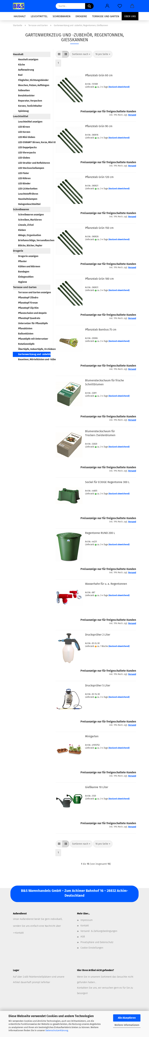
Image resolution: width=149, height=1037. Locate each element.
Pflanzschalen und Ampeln (32, 313)
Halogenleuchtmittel (29, 204)
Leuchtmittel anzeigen (30, 121)
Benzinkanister (26, 95)
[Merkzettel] (119, 6)
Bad (20, 75)
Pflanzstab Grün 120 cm (99, 177)
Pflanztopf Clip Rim (28, 307)
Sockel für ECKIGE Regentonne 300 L (107, 482)
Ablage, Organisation (29, 235)
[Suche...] (89, 6)
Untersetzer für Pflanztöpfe (33, 323)
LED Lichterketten (27, 188)
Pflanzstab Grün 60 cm (99, 75)
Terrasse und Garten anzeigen (34, 292)
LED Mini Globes (26, 137)
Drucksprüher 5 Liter (97, 685)
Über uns (130, 16)
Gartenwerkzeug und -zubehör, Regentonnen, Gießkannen (34, 354)
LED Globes (24, 157)
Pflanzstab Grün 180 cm (99, 278)
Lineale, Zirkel (26, 224)
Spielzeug (23, 111)
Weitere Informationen (126, 1025)
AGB (82, 936)
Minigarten (91, 736)
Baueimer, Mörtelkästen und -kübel (34, 359)
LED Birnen (24, 126)
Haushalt (20, 16)
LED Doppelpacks (27, 147)
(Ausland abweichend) (119, 87)
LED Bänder (24, 183)
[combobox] (81, 54)
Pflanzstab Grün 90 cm (98, 126)
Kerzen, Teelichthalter (30, 105)
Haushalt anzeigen (28, 59)
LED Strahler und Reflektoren (34, 162)
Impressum (86, 920)
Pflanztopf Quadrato (29, 318)
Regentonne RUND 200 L (100, 533)
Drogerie (81, 16)
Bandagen (23, 271)
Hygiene (22, 282)
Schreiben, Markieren (30, 219)
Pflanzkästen (25, 328)
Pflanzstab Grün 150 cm (99, 227)
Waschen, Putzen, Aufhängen (33, 85)
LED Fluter (23, 173)
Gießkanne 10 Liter (96, 787)
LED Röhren (24, 178)
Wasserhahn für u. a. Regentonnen (106, 583)
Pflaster (22, 261)
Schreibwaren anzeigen (31, 214)
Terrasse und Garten (105, 16)
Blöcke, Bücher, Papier (30, 245)
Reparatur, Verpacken (30, 100)
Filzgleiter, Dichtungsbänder (33, 80)
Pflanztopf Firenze (28, 302)
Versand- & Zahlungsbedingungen (98, 931)
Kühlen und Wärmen (29, 266)
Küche (21, 64)
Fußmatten (24, 90)
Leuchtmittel (39, 16)
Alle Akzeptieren (127, 1017)
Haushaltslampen (27, 199)
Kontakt (84, 925)
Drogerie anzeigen (28, 256)
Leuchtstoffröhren (28, 193)
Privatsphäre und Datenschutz (96, 942)
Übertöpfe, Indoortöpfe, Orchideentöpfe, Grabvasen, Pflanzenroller (34, 349)
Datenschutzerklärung (56, 1030)
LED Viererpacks (27, 152)
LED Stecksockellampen (31, 168)
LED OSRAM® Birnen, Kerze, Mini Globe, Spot (34, 142)
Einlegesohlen (25, 276)
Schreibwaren (61, 16)
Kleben (22, 230)
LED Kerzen (24, 132)
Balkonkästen (25, 333)
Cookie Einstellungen (91, 947)
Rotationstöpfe (26, 344)
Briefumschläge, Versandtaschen (34, 240)
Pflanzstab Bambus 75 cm (100, 329)
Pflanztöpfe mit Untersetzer (33, 338)
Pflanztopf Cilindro (28, 297)
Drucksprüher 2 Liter (97, 634)
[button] (107, 6)
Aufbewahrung (26, 69)
